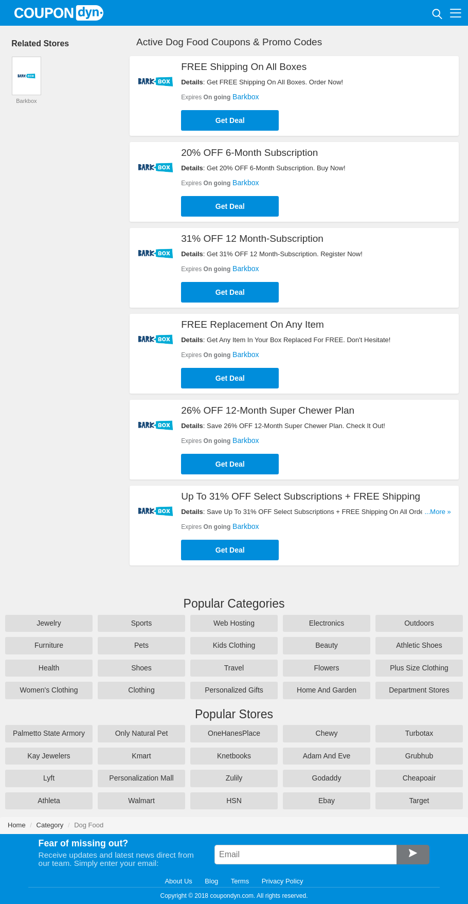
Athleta (49, 800)
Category (50, 825)
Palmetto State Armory (49, 733)
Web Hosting (234, 623)
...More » (438, 512)
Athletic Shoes (419, 645)
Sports (141, 623)
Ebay (326, 800)
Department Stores (419, 690)
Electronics (326, 623)
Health (49, 668)
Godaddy (326, 778)
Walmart (141, 800)
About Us (178, 881)
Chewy (327, 733)
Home (17, 825)
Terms (240, 881)
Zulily (234, 778)
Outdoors (419, 623)
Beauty (326, 645)
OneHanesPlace (234, 733)
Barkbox (245, 97)
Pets (141, 645)
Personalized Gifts (234, 690)
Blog (211, 881)
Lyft (49, 778)
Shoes (141, 668)
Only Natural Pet (141, 733)
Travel (234, 668)
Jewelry (49, 623)
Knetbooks (234, 756)
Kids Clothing (234, 645)
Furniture (48, 645)
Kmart (141, 756)
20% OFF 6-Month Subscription (249, 152)
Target (419, 800)
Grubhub (419, 756)
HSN (234, 800)
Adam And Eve (327, 756)
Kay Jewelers (48, 756)
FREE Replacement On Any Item (252, 324)
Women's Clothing (49, 690)
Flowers (326, 668)
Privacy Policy (282, 881)
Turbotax (419, 733)
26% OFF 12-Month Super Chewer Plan (267, 410)
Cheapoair (419, 778)
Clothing (141, 690)
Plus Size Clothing (419, 668)
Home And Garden (326, 690)
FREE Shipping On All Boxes (244, 66)
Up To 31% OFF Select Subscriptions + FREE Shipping (300, 496)
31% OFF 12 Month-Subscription (252, 238)
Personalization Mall (141, 778)
